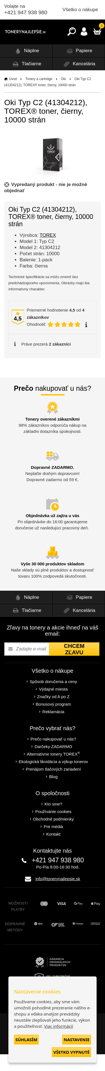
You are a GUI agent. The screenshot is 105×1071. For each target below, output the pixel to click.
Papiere (78, 68)
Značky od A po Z (53, 713)
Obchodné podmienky (53, 835)
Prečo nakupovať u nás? (53, 755)
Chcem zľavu (74, 666)
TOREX (48, 252)
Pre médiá (53, 843)
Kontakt (53, 850)
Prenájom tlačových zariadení (53, 785)
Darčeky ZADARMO (53, 763)
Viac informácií (58, 1026)
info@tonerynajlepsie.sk (58, 895)
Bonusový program (53, 720)
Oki (63, 96)
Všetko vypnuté (71, 1052)
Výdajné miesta (53, 705)
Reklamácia (53, 728)
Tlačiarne (26, 81)
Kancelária (78, 81)
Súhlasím (26, 1039)
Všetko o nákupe (80, 9)
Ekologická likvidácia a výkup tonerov (53, 778)
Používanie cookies (53, 828)
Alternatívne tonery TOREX (53, 770)
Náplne (26, 68)
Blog (53, 793)
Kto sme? (53, 820)
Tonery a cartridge (38, 96)
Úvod (13, 96)
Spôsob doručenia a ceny (53, 698)
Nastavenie (77, 1039)
